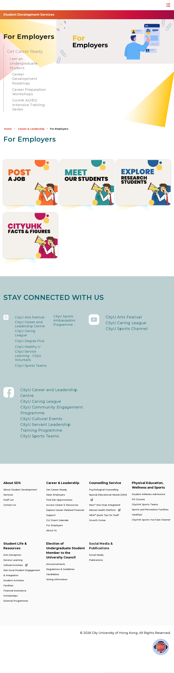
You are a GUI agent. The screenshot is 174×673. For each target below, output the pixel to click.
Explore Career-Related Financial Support (65, 545)
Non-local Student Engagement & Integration (21, 605)
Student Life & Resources (15, 578)
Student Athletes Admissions (148, 526)
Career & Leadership (31, 128)
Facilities (8, 618)
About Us (51, 563)
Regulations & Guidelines (60, 601)
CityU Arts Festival (25, 320)
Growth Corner (97, 552)
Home (8, 128)
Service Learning (12, 592)
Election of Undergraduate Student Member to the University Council (65, 583)
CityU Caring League (27, 349)
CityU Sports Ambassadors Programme (66, 323)
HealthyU (137, 547)
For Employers (54, 558)
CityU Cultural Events (41, 451)
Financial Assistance (14, 623)
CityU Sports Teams (27, 395)
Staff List (8, 532)
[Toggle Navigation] (168, 5)
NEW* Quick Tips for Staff (104, 547)
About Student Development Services (20, 525)
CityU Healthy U (30, 369)
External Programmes (15, 633)
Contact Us (9, 537)
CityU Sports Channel (127, 328)
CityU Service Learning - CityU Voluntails (30, 381)
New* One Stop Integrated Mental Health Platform (104, 540)
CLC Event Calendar (57, 552)
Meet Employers (55, 527)
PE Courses (138, 532)
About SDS (12, 515)
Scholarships (10, 628)
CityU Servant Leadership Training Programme (45, 460)
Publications (96, 592)
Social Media (96, 587)
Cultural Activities (15, 597)
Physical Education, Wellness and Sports (148, 518)
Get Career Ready (56, 522)
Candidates (52, 607)
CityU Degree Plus (28, 360)
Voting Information (56, 612)
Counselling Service (105, 515)
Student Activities (13, 613)
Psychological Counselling (103, 522)
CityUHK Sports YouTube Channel (151, 552)
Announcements (55, 596)
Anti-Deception (12, 587)
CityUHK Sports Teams (145, 537)
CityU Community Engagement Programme (51, 443)
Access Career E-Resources (62, 537)
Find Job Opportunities (59, 532)
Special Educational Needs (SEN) (108, 530)
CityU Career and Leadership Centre (30, 334)
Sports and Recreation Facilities (150, 542)
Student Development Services (28, 14)
